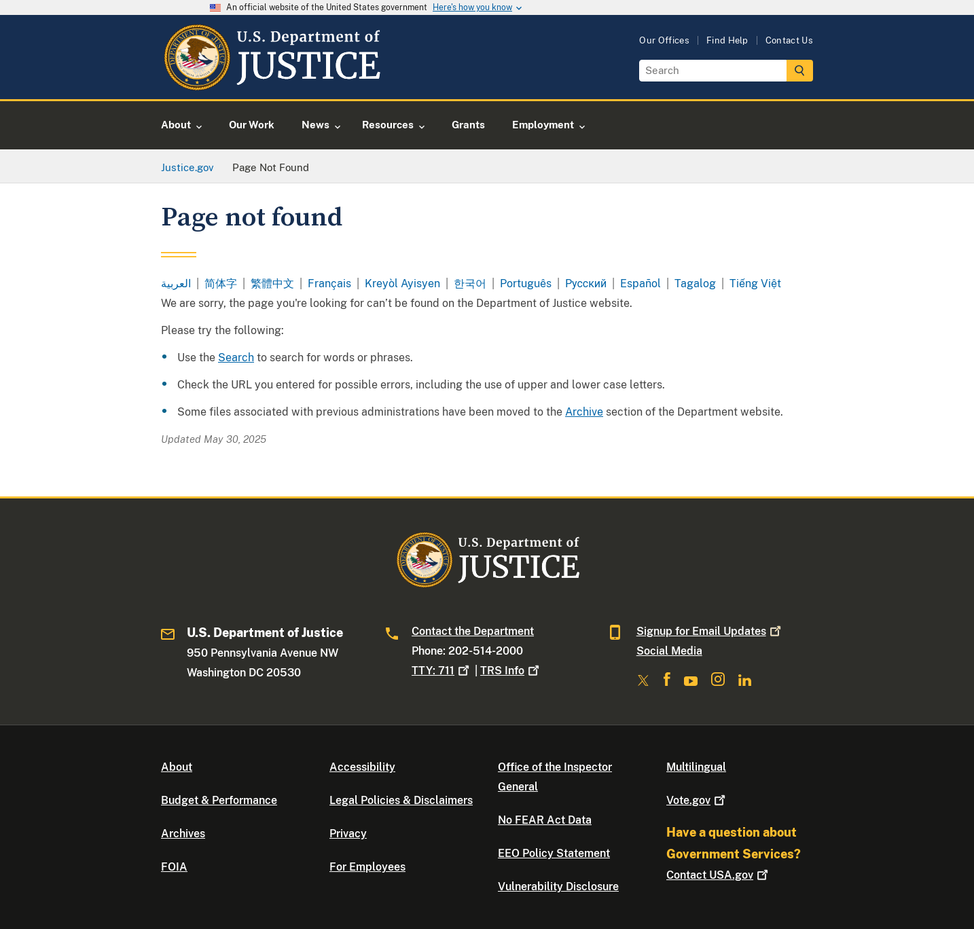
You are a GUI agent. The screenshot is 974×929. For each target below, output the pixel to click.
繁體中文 (272, 283)
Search (236, 357)
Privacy (348, 833)
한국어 (470, 283)
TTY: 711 (442, 670)
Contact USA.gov (718, 875)
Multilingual (696, 767)
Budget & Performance (219, 800)
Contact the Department (473, 631)
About (176, 767)
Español (640, 283)
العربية (176, 283)
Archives (183, 833)
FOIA (174, 866)
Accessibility (362, 767)
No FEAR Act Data (545, 820)
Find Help (727, 40)
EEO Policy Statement (554, 853)
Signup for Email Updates (710, 631)
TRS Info (511, 670)
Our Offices (664, 40)
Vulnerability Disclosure (558, 886)
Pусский (586, 283)
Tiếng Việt (755, 283)
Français (329, 283)
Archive (584, 411)
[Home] (271, 83)
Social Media (669, 650)
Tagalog (695, 283)
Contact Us (789, 40)
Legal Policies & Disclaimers (401, 800)
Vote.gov (697, 800)
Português (526, 283)
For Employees (367, 866)
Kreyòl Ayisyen (402, 283)
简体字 (220, 283)
